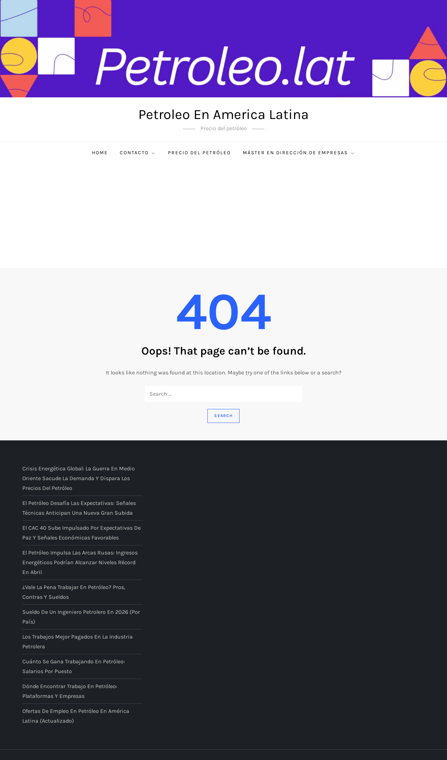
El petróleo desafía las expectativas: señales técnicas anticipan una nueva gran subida (79, 508)
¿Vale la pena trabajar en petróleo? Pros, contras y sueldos (73, 592)
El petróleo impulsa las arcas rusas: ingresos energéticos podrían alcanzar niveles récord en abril (80, 562)
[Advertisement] (223, 215)
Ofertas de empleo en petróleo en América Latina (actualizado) (75, 716)
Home (100, 153)
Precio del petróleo (199, 153)
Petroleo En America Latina (223, 114)
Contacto (138, 153)
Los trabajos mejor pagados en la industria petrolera (77, 641)
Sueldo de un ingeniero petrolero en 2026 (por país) (81, 617)
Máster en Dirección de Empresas (299, 153)
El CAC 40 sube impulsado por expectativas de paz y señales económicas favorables (81, 532)
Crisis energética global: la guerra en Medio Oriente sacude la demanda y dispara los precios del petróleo (78, 478)
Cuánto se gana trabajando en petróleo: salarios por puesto (73, 666)
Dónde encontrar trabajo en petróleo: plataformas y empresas (69, 691)
